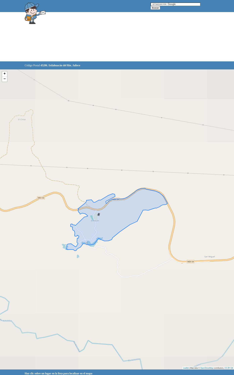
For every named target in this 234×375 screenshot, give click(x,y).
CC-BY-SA (228, 368)
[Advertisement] (108, 36)
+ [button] (5, 73)
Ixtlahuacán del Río (60, 65)
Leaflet (186, 368)
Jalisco (76, 65)
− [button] (5, 79)
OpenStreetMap (206, 368)
